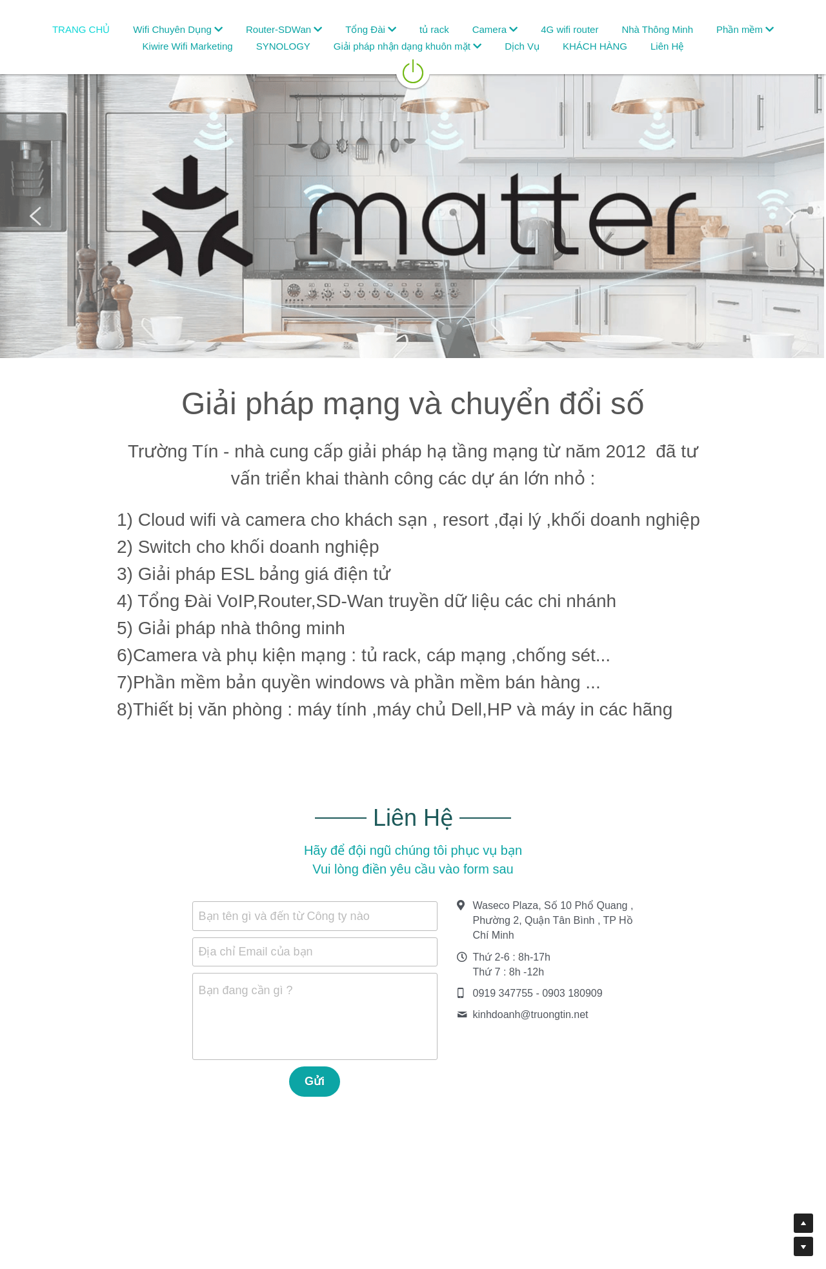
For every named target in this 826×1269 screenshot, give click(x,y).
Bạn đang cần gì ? (246, 990)
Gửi (315, 1081)
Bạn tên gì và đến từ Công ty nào (284, 915)
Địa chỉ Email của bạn (256, 951)
